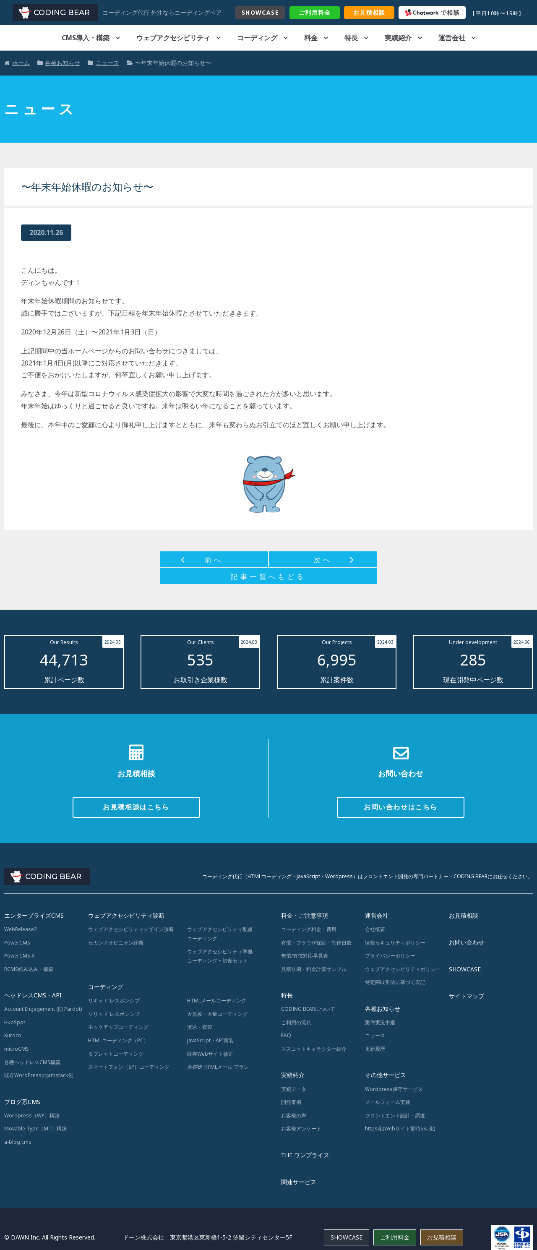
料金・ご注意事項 (304, 915)
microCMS (16, 1048)
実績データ (293, 1089)
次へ (323, 559)
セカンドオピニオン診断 (115, 942)
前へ (214, 559)
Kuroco (12, 1035)
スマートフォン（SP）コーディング (128, 1066)
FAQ (286, 1035)
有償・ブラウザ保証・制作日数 (316, 942)
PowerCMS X (19, 955)
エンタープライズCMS (34, 915)
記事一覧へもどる (268, 576)
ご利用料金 (394, 1237)
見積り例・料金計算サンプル (314, 969)
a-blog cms (17, 1142)
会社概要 (375, 929)
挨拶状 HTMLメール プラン (218, 1066)
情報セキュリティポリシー (395, 942)
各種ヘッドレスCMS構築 (32, 1062)
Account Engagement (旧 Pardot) (43, 1009)
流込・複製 (199, 1027)
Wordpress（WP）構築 (32, 1115)
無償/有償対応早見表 (304, 955)
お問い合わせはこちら (401, 807)
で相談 (432, 12)
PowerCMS (17, 942)
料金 (315, 12)
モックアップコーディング (118, 1027)
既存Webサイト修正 (210, 1053)
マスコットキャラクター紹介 (314, 1048)
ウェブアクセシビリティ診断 (126, 915)
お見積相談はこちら (136, 807)
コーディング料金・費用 (308, 929)
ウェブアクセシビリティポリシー (403, 969)
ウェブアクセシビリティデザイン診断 (131, 929)
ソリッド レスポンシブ (114, 1014)
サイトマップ (466, 996)
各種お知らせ (382, 1009)
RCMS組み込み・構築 (28, 969)
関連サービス (298, 1182)
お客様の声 (293, 1115)
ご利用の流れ (296, 1022)
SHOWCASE (260, 12)
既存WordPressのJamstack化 (38, 1075)
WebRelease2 (20, 929)
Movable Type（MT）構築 (35, 1128)
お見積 (369, 12)
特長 (351, 37)
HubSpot (14, 1022)
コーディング (257, 37)
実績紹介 (398, 37)
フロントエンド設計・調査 (395, 1115)
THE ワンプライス (305, 1155)
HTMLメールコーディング (216, 1000)
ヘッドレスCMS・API (33, 995)
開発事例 (291, 1102)
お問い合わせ (466, 942)
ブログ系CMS (22, 1102)
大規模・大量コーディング (217, 1014)
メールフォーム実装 (387, 1102)
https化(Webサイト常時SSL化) (400, 1128)
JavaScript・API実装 (210, 1040)
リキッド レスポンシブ (114, 1000)
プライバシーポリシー (390, 955)
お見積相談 (463, 915)
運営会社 (451, 37)
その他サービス (385, 1075)
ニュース (375, 1035)
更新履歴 (375, 1048)
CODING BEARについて (308, 1009)
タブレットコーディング (115, 1053)
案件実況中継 (380, 1022)
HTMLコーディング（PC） (118, 1040)
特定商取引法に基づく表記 (395, 982)
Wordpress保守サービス (394, 1089)
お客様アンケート (301, 1128)
